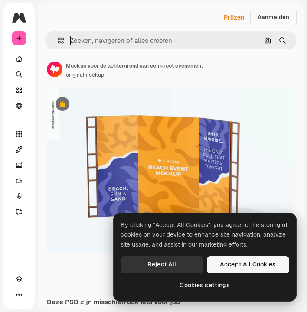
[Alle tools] (19, 134)
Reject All (161, 264)
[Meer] (19, 295)
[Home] (19, 59)
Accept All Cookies (248, 264)
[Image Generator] (19, 165)
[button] (57, 40)
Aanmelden (273, 17)
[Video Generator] (19, 181)
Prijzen (234, 17)
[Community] (19, 106)
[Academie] (19, 279)
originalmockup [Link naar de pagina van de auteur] (85, 75)
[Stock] (19, 90)
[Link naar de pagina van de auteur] (54, 69)
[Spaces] (19, 149)
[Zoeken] (19, 74)
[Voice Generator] (19, 196)
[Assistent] (19, 212)
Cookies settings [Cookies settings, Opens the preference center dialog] (205, 285)
